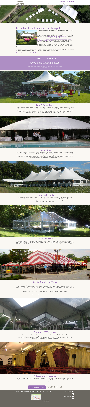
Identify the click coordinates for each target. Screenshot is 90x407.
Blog (63, 4)
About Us (70, 4)
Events (50, 4)
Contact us (59, 49)
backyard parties (63, 39)
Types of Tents (26, 23)
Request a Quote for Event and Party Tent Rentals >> (28, 52)
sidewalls (50, 36)
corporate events (48, 40)
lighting (55, 36)
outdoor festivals (55, 39)
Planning (57, 4)
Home (36, 4)
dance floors (68, 37)
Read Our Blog (69, 393)
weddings (48, 39)
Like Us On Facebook (68, 395)
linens (63, 37)
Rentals (43, 4)
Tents (22, 23)
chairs (60, 37)
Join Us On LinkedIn (68, 397)
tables (56, 37)
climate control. (62, 36)
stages (38, 39)
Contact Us (62, 1)
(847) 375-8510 (70, 1)
